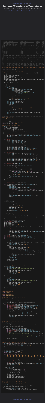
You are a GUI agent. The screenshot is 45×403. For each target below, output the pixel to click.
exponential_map (9, 10)
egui (40, 10)
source (30, 3)
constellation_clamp (31, 10)
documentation (18, 3)
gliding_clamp (20, 10)
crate (25, 3)
